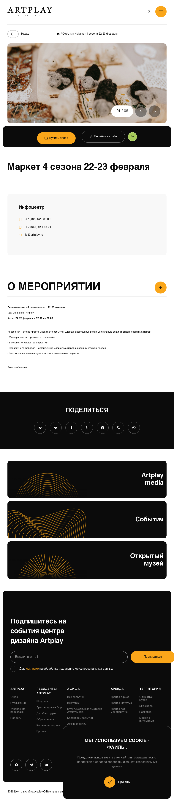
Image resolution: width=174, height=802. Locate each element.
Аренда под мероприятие (119, 711)
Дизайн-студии (46, 714)
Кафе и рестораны (48, 726)
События (87, 523)
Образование (45, 720)
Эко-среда (146, 706)
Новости (15, 718)
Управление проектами (17, 711)
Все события (75, 697)
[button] (141, 111)
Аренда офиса (120, 697)
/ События (67, 34)
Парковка (145, 712)
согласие (32, 669)
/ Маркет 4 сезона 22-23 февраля (96, 34)
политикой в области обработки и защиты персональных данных (117, 764)
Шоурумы (42, 702)
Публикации (18, 703)
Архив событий (76, 724)
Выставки (73, 703)
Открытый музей (87, 566)
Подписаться (141, 657)
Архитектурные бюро (50, 708)
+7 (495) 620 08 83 (37, 219)
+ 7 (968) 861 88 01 (38, 227)
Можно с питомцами (146, 720)
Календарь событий (80, 718)
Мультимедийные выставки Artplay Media (84, 711)
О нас (14, 697)
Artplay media (87, 485)
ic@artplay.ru (34, 234)
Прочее (41, 732)
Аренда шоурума (121, 703)
